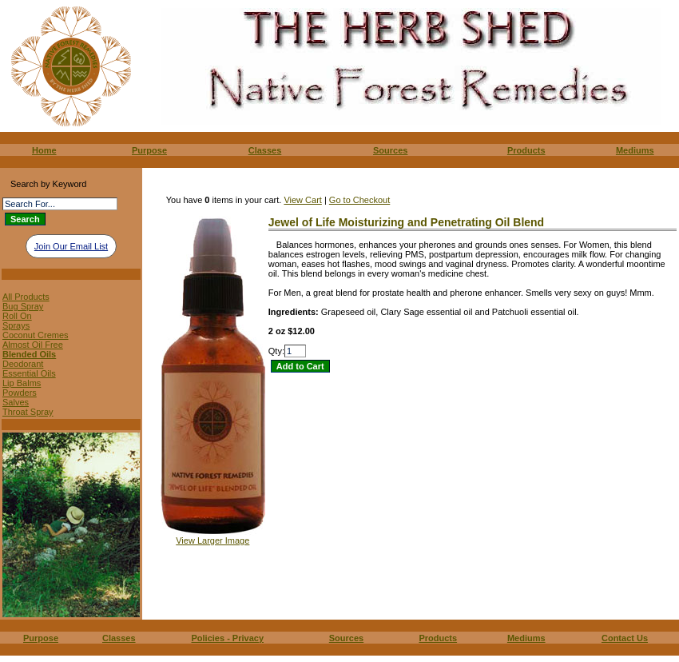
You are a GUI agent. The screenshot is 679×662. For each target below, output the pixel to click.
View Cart (302, 200)
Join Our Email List (71, 246)
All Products (26, 296)
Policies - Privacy (228, 638)
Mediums (635, 150)
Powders (19, 392)
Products (526, 150)
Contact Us (625, 638)
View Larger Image (212, 540)
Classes (265, 150)
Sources (390, 150)
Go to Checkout (359, 200)
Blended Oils (29, 354)
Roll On (17, 316)
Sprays (16, 325)
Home (44, 150)
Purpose (149, 150)
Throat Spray (28, 412)
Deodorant (22, 364)
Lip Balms (21, 383)
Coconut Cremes (35, 335)
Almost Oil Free (32, 344)
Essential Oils (29, 373)
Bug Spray (22, 306)
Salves (15, 402)
